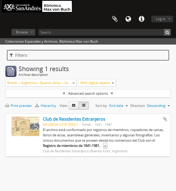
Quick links (141, 19)
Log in (160, 18)
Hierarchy (46, 105)
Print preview (18, 105)
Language (128, 19)
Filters (18, 55)
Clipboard (114, 19)
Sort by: (101, 105)
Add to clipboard (165, 119)
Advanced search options (88, 93)
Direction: (137, 105)
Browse (22, 32)
